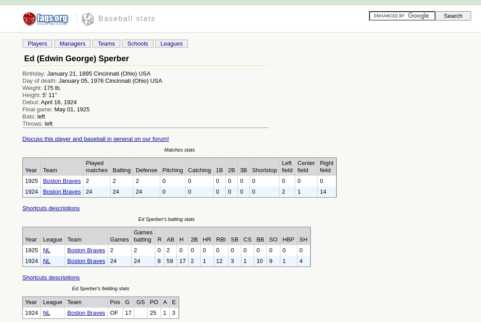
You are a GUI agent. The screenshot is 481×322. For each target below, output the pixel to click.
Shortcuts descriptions (51, 208)
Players (37, 43)
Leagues (171, 43)
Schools (137, 43)
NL (47, 250)
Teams (106, 43)
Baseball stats (127, 18)
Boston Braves (62, 181)
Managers (73, 43)
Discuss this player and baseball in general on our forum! (95, 139)
